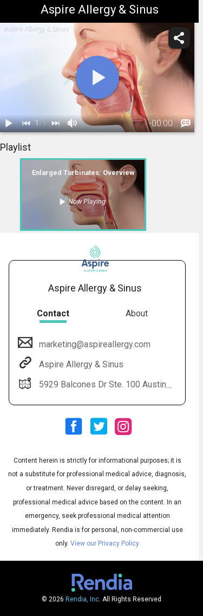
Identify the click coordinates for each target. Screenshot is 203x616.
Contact (53, 313)
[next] (55, 123)
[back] (26, 123)
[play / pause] (8, 123)
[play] (97, 77)
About (137, 313)
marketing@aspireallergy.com (93, 344)
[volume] (72, 123)
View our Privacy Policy (104, 543)
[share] (179, 38)
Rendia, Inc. (83, 599)
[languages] (185, 123)
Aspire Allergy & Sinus (80, 364)
